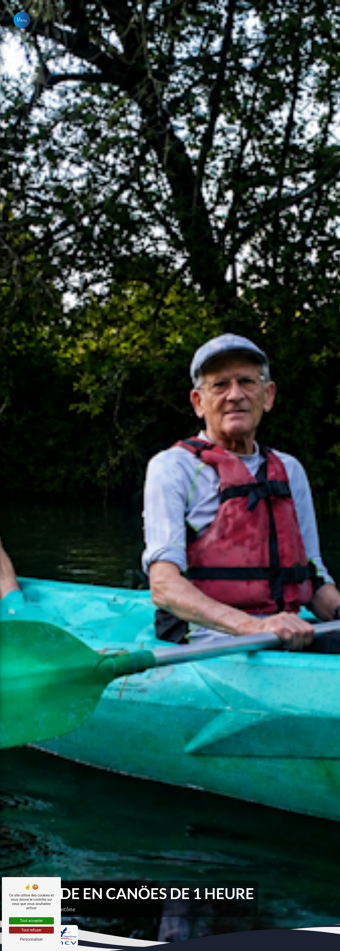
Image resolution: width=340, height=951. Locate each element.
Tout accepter (31, 920)
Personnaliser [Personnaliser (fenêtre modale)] (31, 939)
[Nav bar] (22, 20)
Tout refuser (31, 930)
